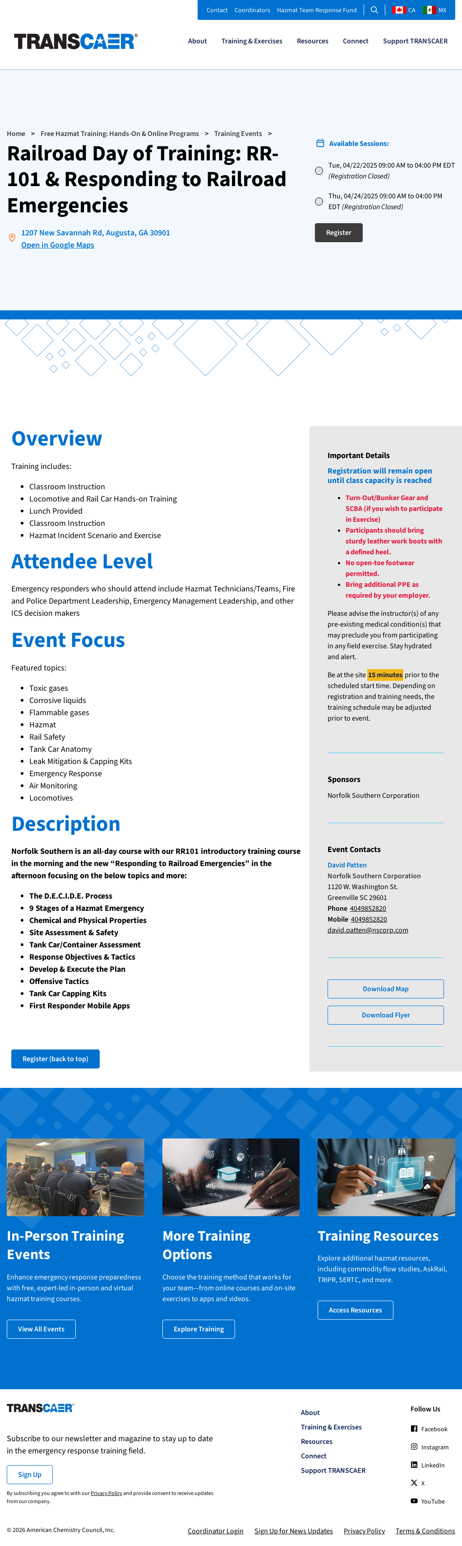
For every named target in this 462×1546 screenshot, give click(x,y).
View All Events (41, 1328)
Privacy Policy (106, 1492)
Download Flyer (386, 1015)
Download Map (386, 988)
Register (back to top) (55, 1059)
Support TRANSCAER (415, 41)
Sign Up (30, 1473)
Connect (356, 41)
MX (434, 10)
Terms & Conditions (425, 1530)
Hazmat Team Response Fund (317, 10)
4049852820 (368, 908)
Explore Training (199, 1328)
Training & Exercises (252, 41)
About (197, 41)
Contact (217, 10)
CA (404, 10)
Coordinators (252, 10)
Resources (312, 41)
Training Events (238, 134)
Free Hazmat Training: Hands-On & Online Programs (120, 134)
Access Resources (355, 1309)
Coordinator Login (216, 1530)
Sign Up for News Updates (293, 1530)
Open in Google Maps (57, 245)
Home (16, 134)
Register (338, 233)
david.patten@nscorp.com (368, 930)
